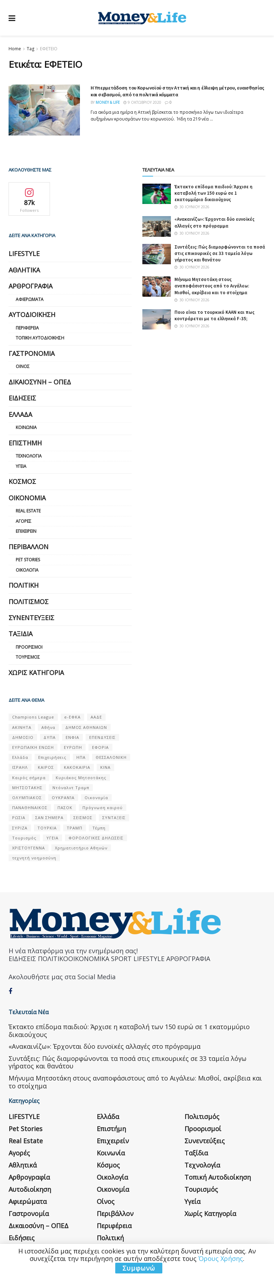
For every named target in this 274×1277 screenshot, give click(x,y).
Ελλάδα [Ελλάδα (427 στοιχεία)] (20, 757)
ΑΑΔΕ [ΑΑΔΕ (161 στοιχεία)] (96, 717)
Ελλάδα (20, 414)
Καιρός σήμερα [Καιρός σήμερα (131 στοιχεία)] (29, 777)
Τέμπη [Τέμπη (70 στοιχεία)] (99, 828)
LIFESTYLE (24, 253)
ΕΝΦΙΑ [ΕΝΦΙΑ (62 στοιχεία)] (72, 737)
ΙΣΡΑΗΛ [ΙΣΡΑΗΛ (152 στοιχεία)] (20, 767)
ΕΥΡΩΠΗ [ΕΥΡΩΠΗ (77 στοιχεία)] (73, 747)
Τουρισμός (28, 657)
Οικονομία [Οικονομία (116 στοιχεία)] (96, 797)
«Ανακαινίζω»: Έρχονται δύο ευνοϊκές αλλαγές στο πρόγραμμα (214, 222)
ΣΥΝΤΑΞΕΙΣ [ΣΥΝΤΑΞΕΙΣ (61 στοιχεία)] (114, 817)
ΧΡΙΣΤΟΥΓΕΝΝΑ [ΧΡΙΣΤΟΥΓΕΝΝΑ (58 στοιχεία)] (28, 848)
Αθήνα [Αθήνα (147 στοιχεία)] (48, 727)
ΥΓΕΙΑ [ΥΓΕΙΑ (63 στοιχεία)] (52, 838)
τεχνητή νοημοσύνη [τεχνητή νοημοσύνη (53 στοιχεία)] (34, 857)
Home (15, 49)
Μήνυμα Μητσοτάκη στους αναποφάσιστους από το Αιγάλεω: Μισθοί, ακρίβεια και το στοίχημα (211, 285)
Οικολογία (27, 570)
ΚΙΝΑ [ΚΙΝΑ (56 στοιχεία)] (105, 767)
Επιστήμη (25, 443)
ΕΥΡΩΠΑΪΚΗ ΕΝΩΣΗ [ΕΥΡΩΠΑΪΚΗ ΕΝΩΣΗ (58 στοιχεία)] (33, 747)
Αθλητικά (24, 270)
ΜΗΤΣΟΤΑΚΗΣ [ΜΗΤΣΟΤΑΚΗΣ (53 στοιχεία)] (27, 787)
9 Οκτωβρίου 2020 (142, 102)
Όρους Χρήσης (220, 1258)
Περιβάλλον (29, 546)
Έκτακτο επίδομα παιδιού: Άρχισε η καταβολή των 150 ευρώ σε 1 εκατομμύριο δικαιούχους (213, 193)
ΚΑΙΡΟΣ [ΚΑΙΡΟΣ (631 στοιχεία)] (46, 767)
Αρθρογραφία (30, 286)
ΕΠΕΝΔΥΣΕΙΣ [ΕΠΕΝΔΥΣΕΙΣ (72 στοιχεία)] (102, 737)
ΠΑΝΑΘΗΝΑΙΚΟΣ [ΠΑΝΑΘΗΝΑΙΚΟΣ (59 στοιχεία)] (29, 807)
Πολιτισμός (29, 601)
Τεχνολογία (29, 456)
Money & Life (108, 102)
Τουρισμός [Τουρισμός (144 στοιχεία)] (24, 838)
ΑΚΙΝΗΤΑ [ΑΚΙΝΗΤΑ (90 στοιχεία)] (21, 727)
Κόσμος (22, 481)
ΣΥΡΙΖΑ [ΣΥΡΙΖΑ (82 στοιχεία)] (19, 828)
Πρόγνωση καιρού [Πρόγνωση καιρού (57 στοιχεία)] (102, 807)
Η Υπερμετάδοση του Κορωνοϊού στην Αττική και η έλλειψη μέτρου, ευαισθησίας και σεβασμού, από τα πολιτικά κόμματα (177, 91)
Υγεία (21, 466)
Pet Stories (28, 560)
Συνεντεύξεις (31, 617)
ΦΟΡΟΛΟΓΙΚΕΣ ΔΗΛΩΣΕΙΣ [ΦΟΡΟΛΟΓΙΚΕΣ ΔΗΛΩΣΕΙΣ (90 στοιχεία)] (95, 838)
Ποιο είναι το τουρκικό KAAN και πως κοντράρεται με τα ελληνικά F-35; (214, 315)
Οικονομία (27, 498)
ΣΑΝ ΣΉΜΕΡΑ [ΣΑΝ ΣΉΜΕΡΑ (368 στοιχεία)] (49, 817)
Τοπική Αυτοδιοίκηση (40, 338)
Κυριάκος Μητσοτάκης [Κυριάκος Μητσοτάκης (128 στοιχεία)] (81, 777)
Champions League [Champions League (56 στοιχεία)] (33, 717)
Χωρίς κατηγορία (36, 672)
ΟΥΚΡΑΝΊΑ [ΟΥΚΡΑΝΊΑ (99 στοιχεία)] (63, 797)
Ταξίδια (20, 633)
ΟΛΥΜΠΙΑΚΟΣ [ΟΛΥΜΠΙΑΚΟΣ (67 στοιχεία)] (27, 797)
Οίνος (23, 366)
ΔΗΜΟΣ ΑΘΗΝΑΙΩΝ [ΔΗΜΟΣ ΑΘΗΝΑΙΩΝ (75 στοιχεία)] (86, 727)
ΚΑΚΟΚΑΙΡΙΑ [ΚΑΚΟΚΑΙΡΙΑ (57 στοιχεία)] (77, 767)
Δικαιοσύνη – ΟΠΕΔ (40, 382)
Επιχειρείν (26, 531)
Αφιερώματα (30, 299)
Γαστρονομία (32, 353)
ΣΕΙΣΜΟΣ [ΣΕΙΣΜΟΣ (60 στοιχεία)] (82, 817)
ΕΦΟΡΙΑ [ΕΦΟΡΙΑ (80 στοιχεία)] (100, 747)
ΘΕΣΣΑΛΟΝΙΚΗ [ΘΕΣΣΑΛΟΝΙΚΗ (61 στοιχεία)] (111, 757)
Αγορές (23, 521)
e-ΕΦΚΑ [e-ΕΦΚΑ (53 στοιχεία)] (72, 717)
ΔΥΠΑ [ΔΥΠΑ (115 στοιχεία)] (50, 737)
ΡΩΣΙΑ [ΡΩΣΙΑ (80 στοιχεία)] (18, 817)
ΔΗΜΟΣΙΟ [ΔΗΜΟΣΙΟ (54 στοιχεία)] (23, 737)
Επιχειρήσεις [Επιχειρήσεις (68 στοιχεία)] (52, 757)
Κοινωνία (26, 427)
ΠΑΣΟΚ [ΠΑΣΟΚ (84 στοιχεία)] (64, 807)
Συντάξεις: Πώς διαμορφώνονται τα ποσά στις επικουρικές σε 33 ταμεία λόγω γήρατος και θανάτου (219, 253)
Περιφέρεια (27, 328)
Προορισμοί (29, 647)
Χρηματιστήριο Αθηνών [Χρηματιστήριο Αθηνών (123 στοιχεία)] (81, 848)
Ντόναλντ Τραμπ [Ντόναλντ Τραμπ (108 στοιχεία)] (70, 787)
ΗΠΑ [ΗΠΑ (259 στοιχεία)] (81, 757)
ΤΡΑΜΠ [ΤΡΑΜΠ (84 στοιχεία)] (74, 828)
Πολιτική (24, 585)
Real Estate (28, 511)
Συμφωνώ (138, 1268)
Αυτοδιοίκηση (32, 314)
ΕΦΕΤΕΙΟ (48, 49)
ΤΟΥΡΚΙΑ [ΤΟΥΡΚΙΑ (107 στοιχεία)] (47, 828)
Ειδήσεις (22, 398)
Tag (30, 49)
